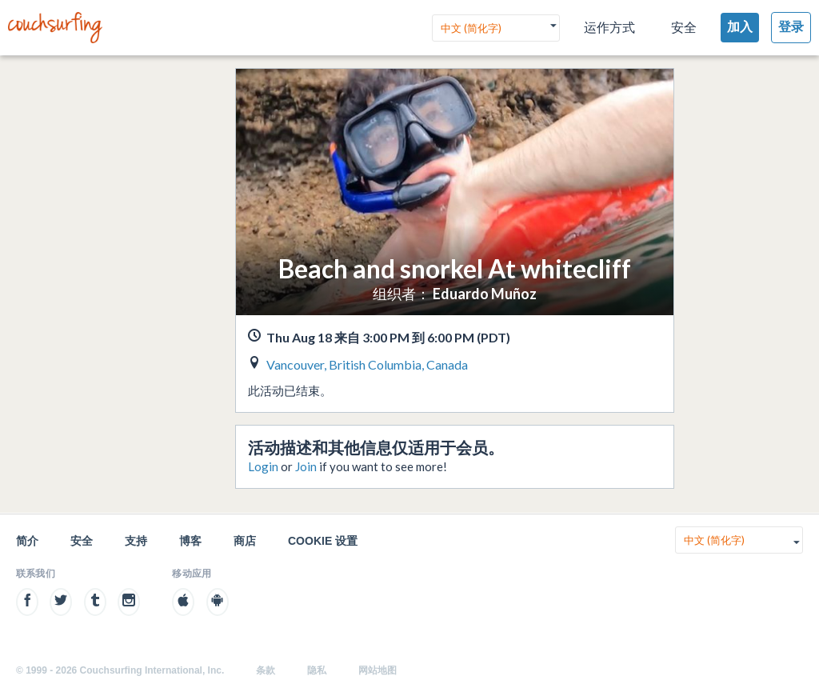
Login (263, 466)
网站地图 (377, 670)
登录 (791, 27)
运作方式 (609, 27)
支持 (136, 540)
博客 (190, 540)
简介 (27, 540)
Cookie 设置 (323, 540)
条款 (265, 670)
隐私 (316, 670)
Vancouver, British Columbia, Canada (367, 364)
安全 (684, 27)
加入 (740, 27)
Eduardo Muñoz (485, 293)
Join (306, 466)
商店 (245, 540)
